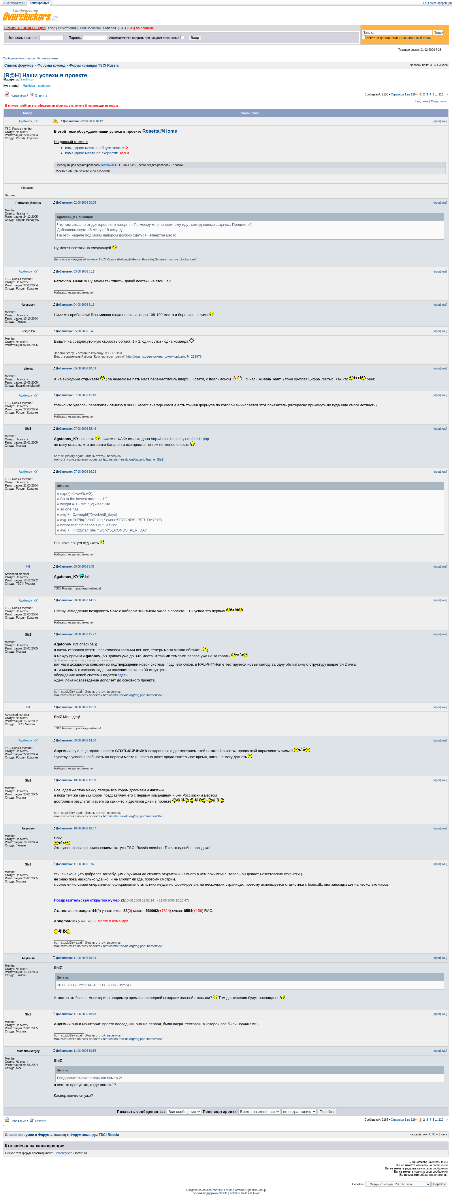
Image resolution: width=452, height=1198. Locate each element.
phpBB (216, 1190)
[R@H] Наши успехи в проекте (45, 75)
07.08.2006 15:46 (76, 428)
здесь (123, 675)
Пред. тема (421, 101)
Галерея (109, 28)
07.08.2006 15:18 (76, 395)
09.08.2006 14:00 (76, 740)
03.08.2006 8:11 (75, 271)
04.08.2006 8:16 (75, 304)
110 (440, 94)
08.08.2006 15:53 (76, 707)
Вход (51, 28)
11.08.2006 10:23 (76, 957)
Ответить (41, 95)
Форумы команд (51, 65)
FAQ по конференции (437, 3)
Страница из (403, 94)
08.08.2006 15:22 (76, 634)
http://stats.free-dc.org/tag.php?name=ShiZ (133, 459)
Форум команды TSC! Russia (93, 65)
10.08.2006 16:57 (76, 828)
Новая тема (18, 95)
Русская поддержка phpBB (209, 1193)
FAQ (123, 28)
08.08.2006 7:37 (75, 566)
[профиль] (440, 121)
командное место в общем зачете (94, 148)
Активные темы (47, 58)
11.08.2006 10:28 (76, 1014)
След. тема (438, 101)
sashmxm (27, 79)
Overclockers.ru (14, 3)
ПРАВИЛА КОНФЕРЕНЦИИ (25, 28)
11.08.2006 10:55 (76, 1050)
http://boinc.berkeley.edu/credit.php (180, 439)
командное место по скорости (91, 153)
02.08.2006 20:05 (76, 202)
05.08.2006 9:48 (75, 331)
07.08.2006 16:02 (76, 471)
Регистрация (67, 28)
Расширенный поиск (416, 38)
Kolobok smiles (239, 1193)
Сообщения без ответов (19, 58)
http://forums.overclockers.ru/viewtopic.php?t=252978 (163, 356)
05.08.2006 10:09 (76, 368)
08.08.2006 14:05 (76, 600)
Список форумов (18, 65)
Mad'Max (29, 85)
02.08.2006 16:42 (83, 121)
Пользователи (90, 28)
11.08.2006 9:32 (75, 864)
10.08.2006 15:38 (76, 780)
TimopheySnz (63, 1153)
